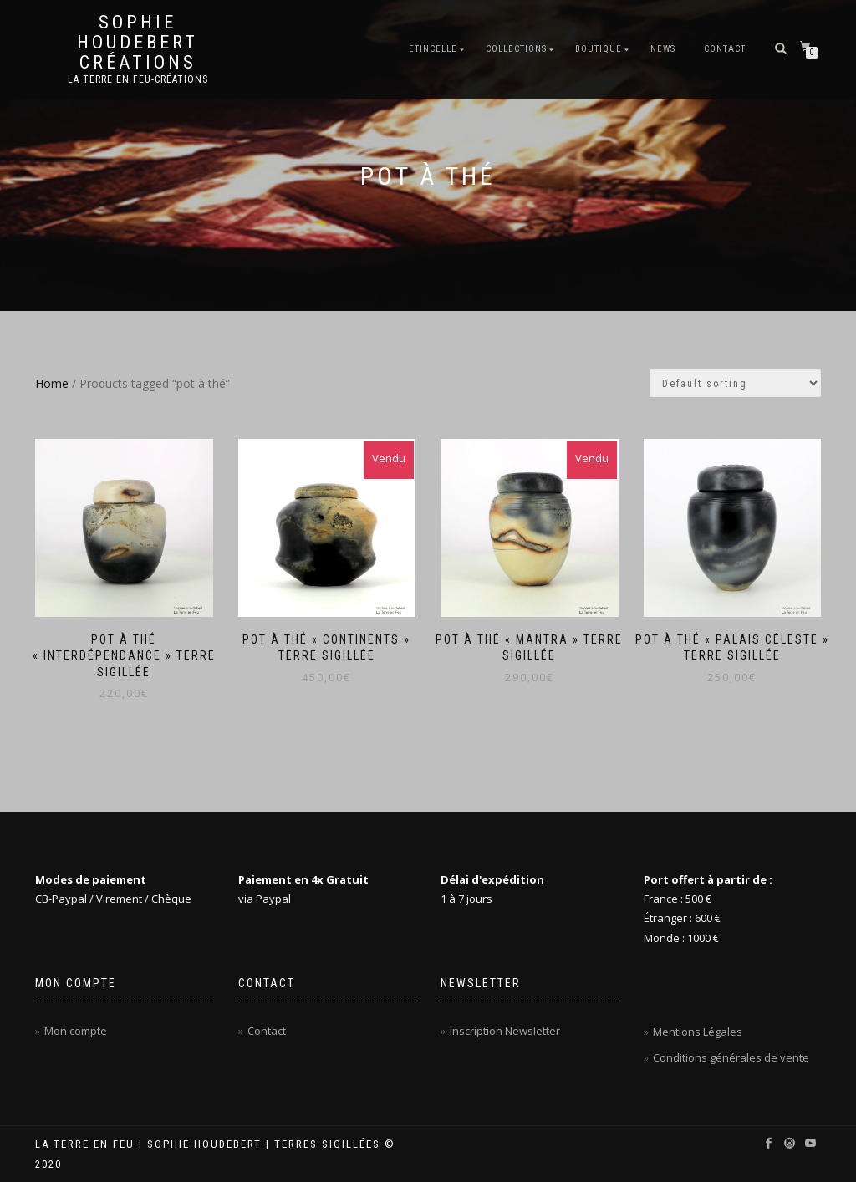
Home (52, 383)
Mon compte (75, 1030)
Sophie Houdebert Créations (137, 43)
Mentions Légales (697, 1031)
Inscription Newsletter (505, 1030)
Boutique (598, 48)
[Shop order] (735, 383)
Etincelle (433, 48)
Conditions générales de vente (731, 1057)
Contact (725, 48)
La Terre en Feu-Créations (138, 79)
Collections (516, 48)
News (662, 48)
